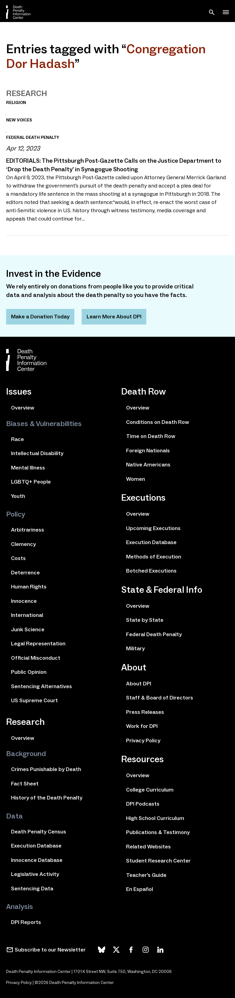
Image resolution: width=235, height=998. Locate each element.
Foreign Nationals (148, 450)
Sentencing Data (32, 888)
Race (17, 439)
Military (135, 648)
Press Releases (145, 712)
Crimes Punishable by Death (46, 769)
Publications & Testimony (158, 832)
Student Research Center (158, 860)
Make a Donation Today (40, 316)
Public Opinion (29, 672)
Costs (18, 558)
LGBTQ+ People (31, 481)
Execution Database (36, 845)
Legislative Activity (35, 874)
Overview (22, 407)
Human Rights (29, 586)
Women (135, 479)
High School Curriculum (155, 818)
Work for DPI (142, 726)
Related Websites (148, 846)
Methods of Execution (153, 556)
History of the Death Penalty (46, 797)
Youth (18, 496)
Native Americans (148, 464)
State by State (144, 620)
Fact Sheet (25, 783)
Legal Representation (38, 643)
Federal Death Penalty (154, 634)
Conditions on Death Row (157, 422)
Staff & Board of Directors (159, 697)
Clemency (23, 544)
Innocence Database (36, 860)
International (27, 615)
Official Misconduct (35, 658)
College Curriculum (149, 789)
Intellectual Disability (37, 453)
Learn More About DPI (114, 316)
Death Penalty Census (38, 831)
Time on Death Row (150, 436)
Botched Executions (151, 570)
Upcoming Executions (153, 528)
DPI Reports (26, 922)
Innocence (24, 601)
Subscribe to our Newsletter (50, 949)
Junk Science (27, 629)
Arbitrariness (27, 529)
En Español (139, 889)
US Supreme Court (34, 700)
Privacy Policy (143, 740)
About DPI (138, 683)
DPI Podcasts (142, 803)
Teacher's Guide (146, 875)
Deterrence (25, 572)
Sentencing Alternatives (41, 686)
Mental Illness (28, 467)
